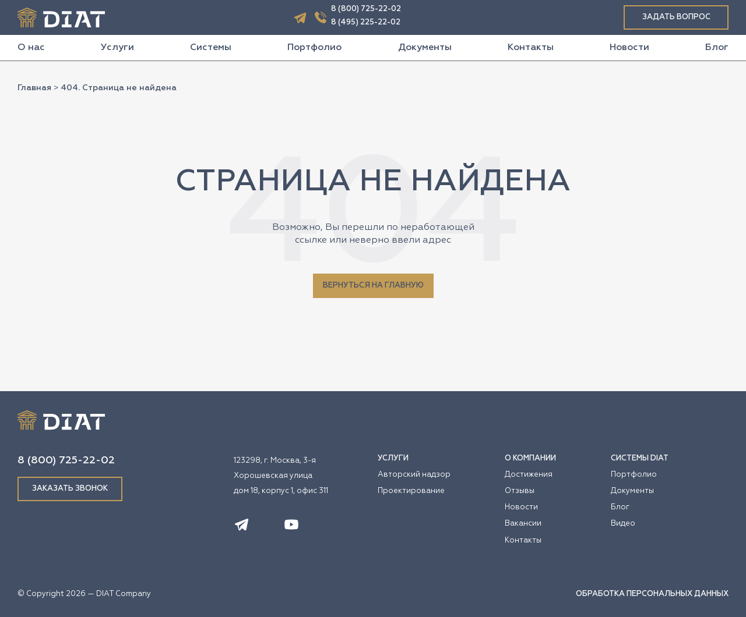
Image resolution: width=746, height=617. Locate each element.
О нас (31, 47)
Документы (425, 47)
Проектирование (411, 491)
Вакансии (523, 523)
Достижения (529, 474)
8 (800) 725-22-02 (366, 9)
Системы (210, 47)
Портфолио (314, 47)
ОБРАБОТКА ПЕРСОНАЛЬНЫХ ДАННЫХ (652, 594)
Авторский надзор (414, 474)
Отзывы (519, 491)
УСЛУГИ (393, 458)
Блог (717, 47)
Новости (629, 47)
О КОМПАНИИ (530, 458)
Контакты (531, 47)
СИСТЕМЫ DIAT (639, 458)
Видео (623, 523)
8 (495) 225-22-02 (365, 22)
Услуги (117, 47)
